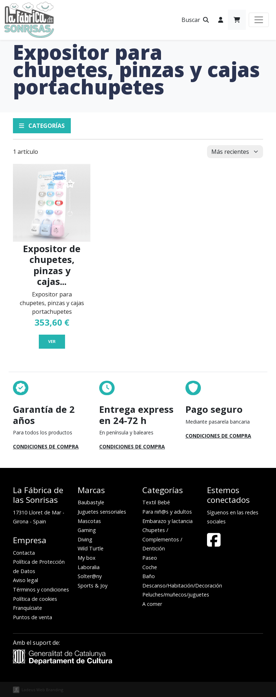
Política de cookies (35, 598)
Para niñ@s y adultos (167, 511)
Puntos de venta (32, 617)
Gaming (87, 530)
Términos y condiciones (41, 589)
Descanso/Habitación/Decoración (182, 585)
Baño (148, 576)
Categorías (42, 126)
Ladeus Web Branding (42, 689)
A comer (152, 603)
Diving (85, 539)
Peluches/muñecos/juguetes (175, 594)
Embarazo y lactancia (167, 521)
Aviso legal (25, 580)
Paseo (149, 557)
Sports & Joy (92, 585)
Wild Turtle (91, 548)
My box (87, 557)
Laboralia (89, 567)
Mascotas (89, 521)
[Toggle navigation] (259, 20)
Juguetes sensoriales (102, 511)
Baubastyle (91, 502)
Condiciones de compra (46, 446)
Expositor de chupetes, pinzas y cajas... (51, 264)
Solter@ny (90, 576)
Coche (149, 567)
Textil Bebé (156, 502)
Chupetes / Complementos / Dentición (162, 539)
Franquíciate (27, 607)
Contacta (24, 552)
